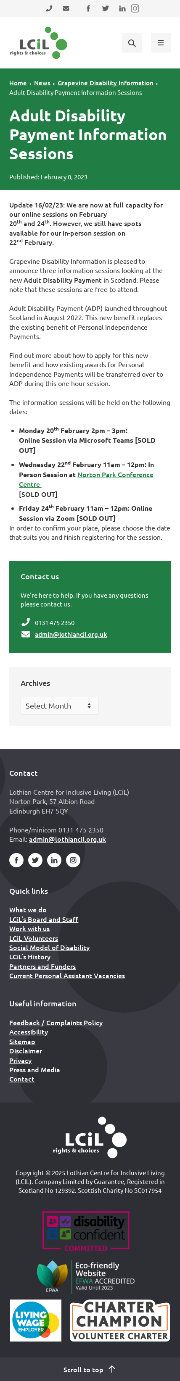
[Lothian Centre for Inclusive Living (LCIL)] (38, 42)
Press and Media (34, 1069)
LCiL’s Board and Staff (43, 919)
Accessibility (28, 1031)
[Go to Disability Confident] (85, 1232)
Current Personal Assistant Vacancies (67, 975)
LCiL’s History (29, 956)
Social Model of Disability (49, 947)
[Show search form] (131, 42)
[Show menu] (160, 42)
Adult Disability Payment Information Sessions (75, 92)
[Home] (90, 1137)
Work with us (29, 928)
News (42, 83)
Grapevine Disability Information (106, 83)
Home (18, 83)
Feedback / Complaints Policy (56, 1022)
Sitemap (22, 1041)
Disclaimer (25, 1050)
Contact (21, 1078)
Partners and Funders (42, 966)
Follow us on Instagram (135, 13)
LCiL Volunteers (33, 938)
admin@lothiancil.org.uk (71, 634)
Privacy (20, 1060)
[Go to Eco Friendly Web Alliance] (86, 1276)
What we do (28, 909)
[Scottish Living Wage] (35, 1321)
